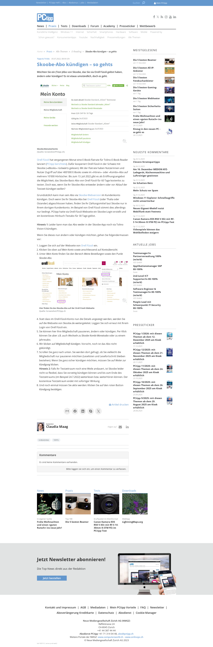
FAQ (143, 607)
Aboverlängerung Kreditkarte (75, 612)
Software (133, 31)
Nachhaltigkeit (97, 37)
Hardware (121, 31)
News (40, 26)
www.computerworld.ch (110, 636)
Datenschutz (106, 612)
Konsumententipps (66, 37)
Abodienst (124, 612)
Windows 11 (67, 31)
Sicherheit (92, 31)
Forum (95, 26)
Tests (64, 26)
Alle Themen (134, 37)
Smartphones (106, 31)
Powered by (156, 31)
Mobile (144, 31)
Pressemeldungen (116, 37)
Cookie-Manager (146, 612)
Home (40, 51)
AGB (83, 607)
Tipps (56, 440)
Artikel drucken (119, 404)
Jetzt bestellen (52, 578)
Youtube (83, 37)
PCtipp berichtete (56, 164)
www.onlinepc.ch (134, 636)
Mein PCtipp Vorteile (123, 607)
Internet (80, 31)
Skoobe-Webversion (90, 195)
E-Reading (77, 51)
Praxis (52, 26)
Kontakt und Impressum (60, 607)
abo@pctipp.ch (126, 633)
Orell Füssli (43, 159)
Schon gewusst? (46, 37)
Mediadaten (97, 607)
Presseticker (127, 26)
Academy (109, 26)
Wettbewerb (147, 26)
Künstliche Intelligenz (47, 31)
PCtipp (83, 17)
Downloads (79, 26)
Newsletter (157, 607)
